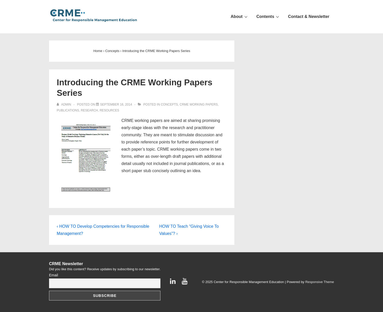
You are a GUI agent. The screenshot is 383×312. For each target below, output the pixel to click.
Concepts (169, 104)
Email (53, 275)
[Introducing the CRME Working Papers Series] (116, 104)
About (240, 16)
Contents (268, 16)
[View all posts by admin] (64, 104)
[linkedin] (174, 283)
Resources (109, 110)
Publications (68, 110)
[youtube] (185, 283)
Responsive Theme (319, 282)
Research (89, 110)
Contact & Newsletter (308, 16)
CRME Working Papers (199, 104)
